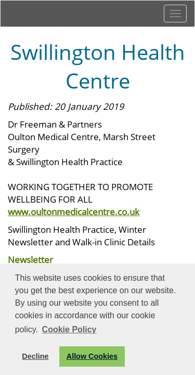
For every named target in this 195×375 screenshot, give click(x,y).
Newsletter (30, 259)
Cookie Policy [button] (69, 329)
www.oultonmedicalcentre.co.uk (73, 211)
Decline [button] (35, 356)
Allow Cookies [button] (92, 356)
